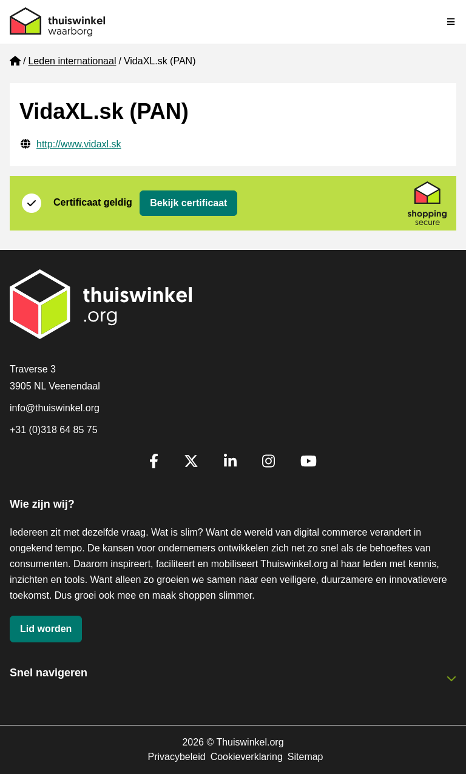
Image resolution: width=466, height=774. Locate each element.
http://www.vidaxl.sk (78, 144)
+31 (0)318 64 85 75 (54, 430)
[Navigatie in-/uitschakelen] (451, 22)
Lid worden (46, 629)
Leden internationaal (72, 61)
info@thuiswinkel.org (55, 408)
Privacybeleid (176, 757)
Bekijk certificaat (188, 203)
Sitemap (305, 757)
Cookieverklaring (247, 757)
